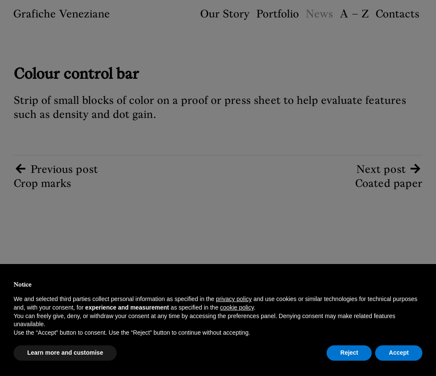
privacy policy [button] (234, 299)
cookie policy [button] (237, 307)
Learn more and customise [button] (65, 352)
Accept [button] (399, 352)
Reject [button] (349, 352)
